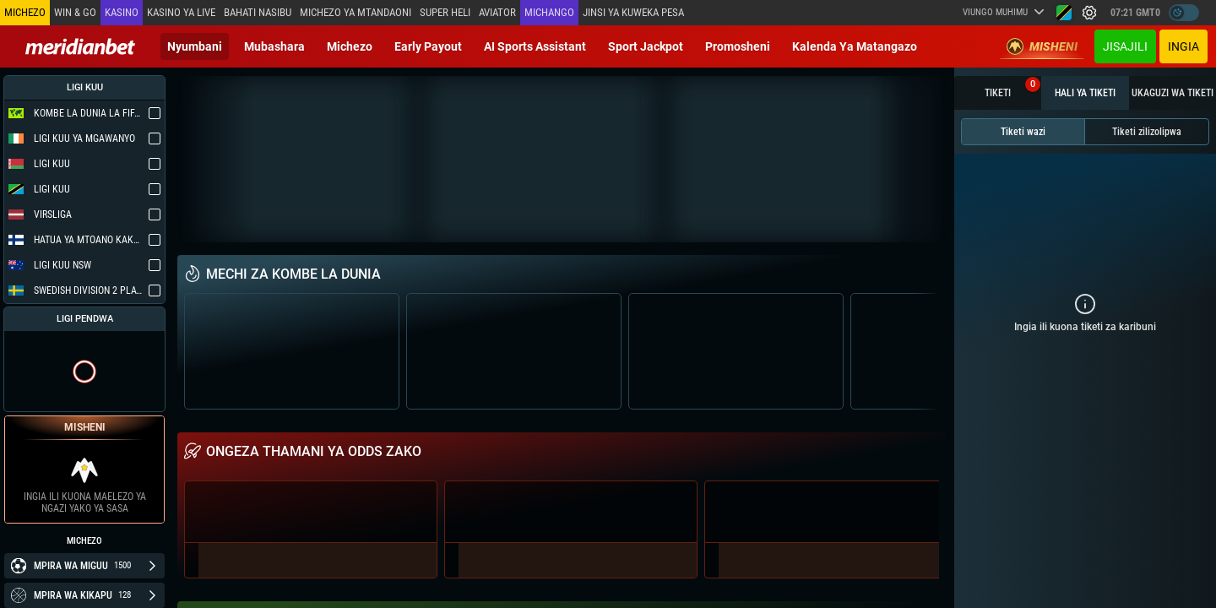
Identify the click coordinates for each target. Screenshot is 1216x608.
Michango (549, 12)
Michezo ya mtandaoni (355, 12)
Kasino (121, 12)
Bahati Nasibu (257, 12)
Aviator (497, 12)
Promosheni (737, 46)
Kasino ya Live (181, 12)
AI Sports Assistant (535, 46)
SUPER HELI (445, 12)
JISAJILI (1125, 46)
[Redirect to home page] (80, 46)
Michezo (349, 46)
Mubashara (274, 46)
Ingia (1183, 46)
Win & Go (75, 12)
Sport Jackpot (645, 46)
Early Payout (428, 46)
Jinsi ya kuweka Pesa (633, 12)
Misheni (1042, 46)
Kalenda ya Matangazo (854, 46)
